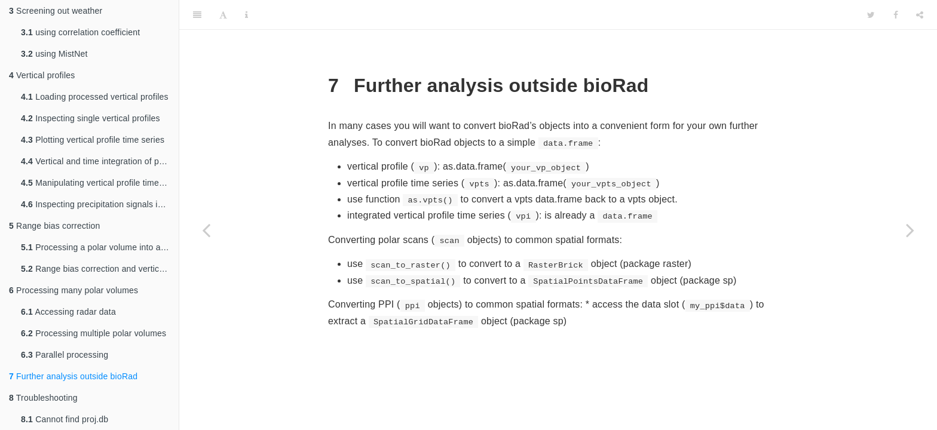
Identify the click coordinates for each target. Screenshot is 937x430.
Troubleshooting (43, 398)
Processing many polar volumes (73, 290)
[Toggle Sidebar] (197, 15)
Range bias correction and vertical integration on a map (100, 269)
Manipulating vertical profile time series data (100, 183)
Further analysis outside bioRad (73, 376)
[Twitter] (871, 15)
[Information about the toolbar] (246, 15)
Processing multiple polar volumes (93, 333)
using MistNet (54, 54)
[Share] (919, 15)
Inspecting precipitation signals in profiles (100, 204)
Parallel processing (64, 355)
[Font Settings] (223, 15)
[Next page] (910, 230)
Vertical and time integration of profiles (100, 161)
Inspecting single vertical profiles (90, 118)
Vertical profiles (42, 75)
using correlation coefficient (80, 32)
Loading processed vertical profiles (95, 97)
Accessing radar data (68, 312)
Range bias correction (54, 226)
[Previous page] (206, 230)
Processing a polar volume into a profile (100, 247)
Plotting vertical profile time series (92, 140)
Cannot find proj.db (64, 419)
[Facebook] (895, 15)
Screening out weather (55, 11)
